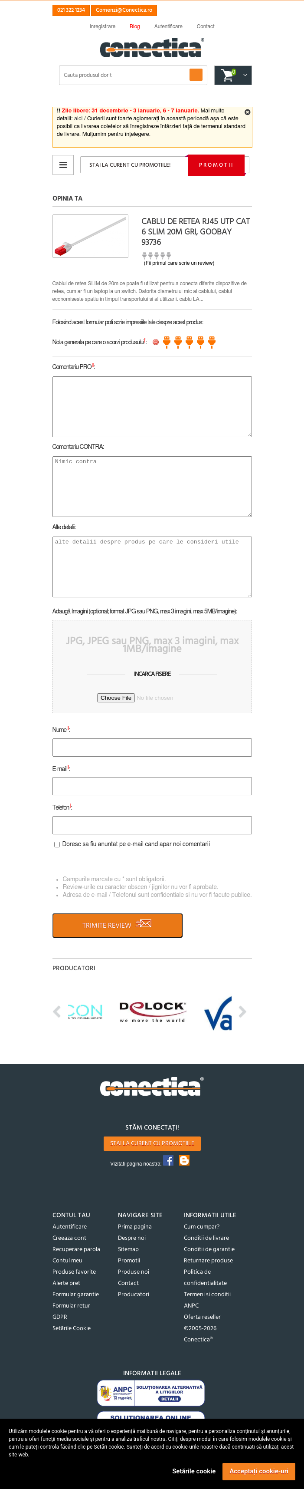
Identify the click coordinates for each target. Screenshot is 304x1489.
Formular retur (71, 1306)
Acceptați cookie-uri (258, 1471)
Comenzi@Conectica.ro (124, 10)
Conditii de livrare (206, 1238)
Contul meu (67, 1261)
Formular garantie (75, 1295)
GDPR (59, 1317)
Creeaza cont (69, 1238)
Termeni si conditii (207, 1295)
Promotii (216, 165)
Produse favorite (74, 1272)
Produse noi (133, 1272)
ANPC (191, 1306)
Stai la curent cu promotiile (152, 1144)
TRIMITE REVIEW (117, 925)
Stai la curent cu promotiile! (129, 165)
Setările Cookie (71, 1329)
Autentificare (69, 1227)
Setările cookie (194, 1471)
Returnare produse (208, 1261)
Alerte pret (66, 1283)
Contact (128, 1283)
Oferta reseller (202, 1317)
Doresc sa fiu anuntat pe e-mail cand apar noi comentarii (136, 844)
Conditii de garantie (209, 1250)
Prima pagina (135, 1227)
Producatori (133, 1295)
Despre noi (132, 1238)
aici (78, 119)
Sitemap (128, 1250)
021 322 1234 (71, 10)
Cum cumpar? (201, 1227)
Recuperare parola (76, 1250)
